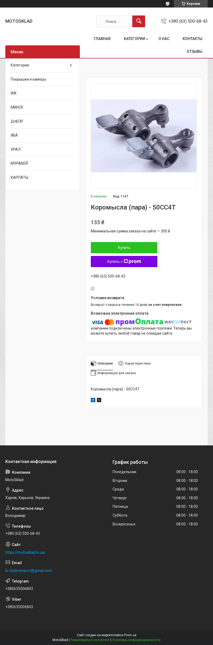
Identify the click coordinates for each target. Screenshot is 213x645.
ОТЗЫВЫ (194, 51)
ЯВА (14, 135)
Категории (20, 65)
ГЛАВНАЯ (102, 39)
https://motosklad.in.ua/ (25, 552)
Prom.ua (130, 635)
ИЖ (14, 93)
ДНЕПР (17, 121)
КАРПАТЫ (19, 177)
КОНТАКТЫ (192, 39)
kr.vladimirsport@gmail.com (28, 570)
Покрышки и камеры (28, 79)
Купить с (124, 261)
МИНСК (17, 107)
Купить (124, 248)
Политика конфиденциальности (136, 640)
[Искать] (138, 21)
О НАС (163, 39)
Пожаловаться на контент (90, 640)
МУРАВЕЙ (19, 163)
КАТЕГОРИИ (134, 39)
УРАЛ (16, 149)
